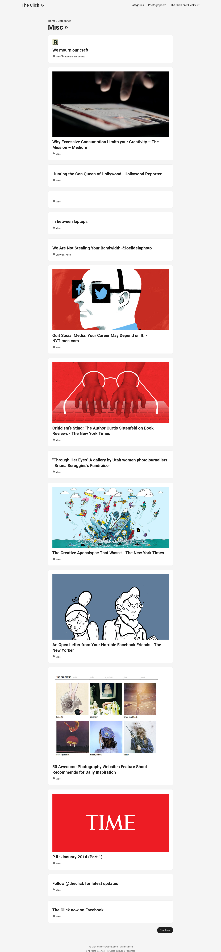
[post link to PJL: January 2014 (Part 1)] (110, 829)
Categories (64, 21)
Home (52, 21)
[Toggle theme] (42, 5)
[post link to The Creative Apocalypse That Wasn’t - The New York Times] (110, 524)
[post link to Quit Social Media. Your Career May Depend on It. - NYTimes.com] (110, 309)
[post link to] (110, 199)
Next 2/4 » (165, 930)
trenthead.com (127, 947)
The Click (30, 5)
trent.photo (113, 947)
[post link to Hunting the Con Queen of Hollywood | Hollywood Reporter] (110, 176)
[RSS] (67, 27)
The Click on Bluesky (97, 947)
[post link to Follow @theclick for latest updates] (110, 885)
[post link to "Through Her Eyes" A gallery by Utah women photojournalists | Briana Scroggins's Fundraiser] (110, 464)
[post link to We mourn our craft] (110, 49)
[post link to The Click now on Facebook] (110, 912)
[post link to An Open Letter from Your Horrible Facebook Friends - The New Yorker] (110, 616)
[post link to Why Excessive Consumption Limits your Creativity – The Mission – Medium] (110, 113)
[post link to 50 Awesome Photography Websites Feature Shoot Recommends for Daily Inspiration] (110, 726)
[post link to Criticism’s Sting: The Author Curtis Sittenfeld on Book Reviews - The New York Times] (110, 402)
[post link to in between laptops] (110, 223)
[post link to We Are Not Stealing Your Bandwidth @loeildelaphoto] (110, 250)
